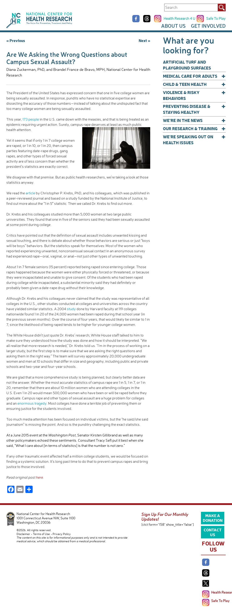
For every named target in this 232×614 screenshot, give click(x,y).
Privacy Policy (62, 534)
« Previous (15, 40)
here (39, 477)
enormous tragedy (31, 403)
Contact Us (213, 532)
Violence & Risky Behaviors (194, 95)
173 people (30, 119)
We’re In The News (194, 120)
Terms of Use (41, 534)
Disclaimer (23, 534)
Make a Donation (212, 518)
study (71, 309)
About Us (173, 25)
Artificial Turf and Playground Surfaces (187, 65)
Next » (144, 40)
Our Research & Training (194, 128)
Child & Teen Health (194, 84)
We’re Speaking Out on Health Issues (194, 139)
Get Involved (208, 25)
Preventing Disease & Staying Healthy (194, 109)
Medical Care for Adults (194, 76)
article (30, 193)
